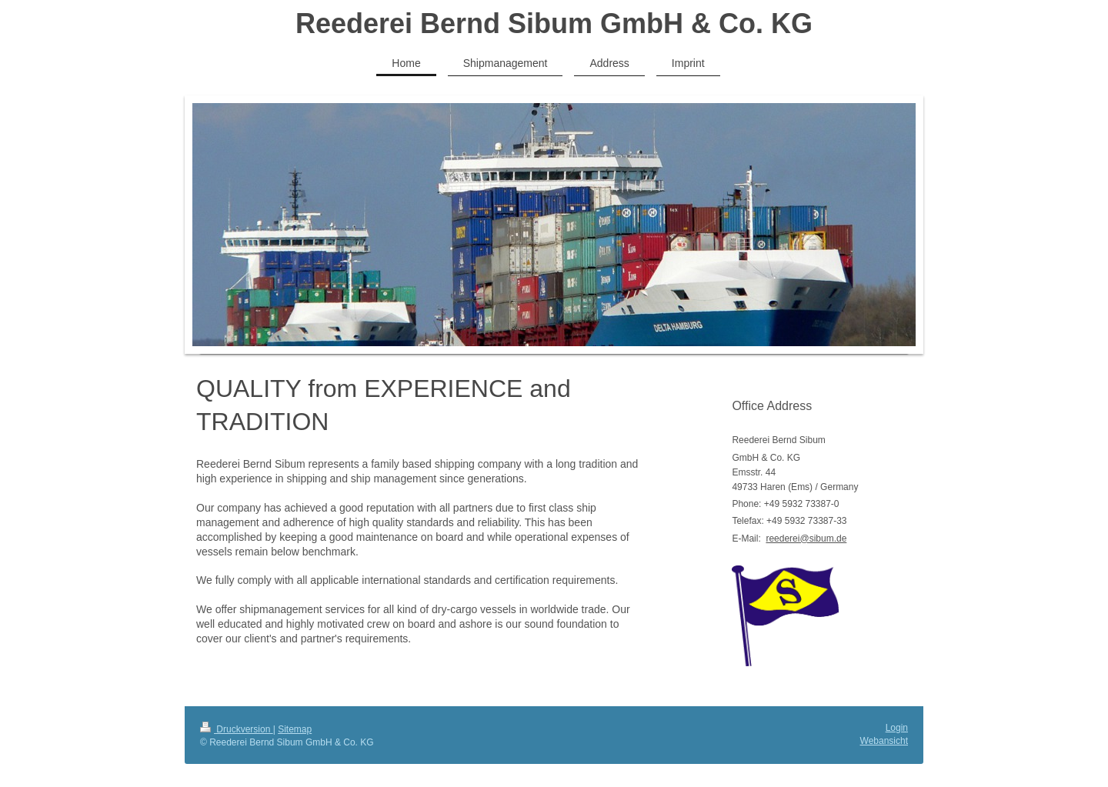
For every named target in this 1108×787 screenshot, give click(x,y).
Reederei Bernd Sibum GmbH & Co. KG (554, 23)
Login (897, 727)
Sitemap (295, 729)
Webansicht (884, 740)
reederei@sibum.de (806, 538)
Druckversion (236, 729)
